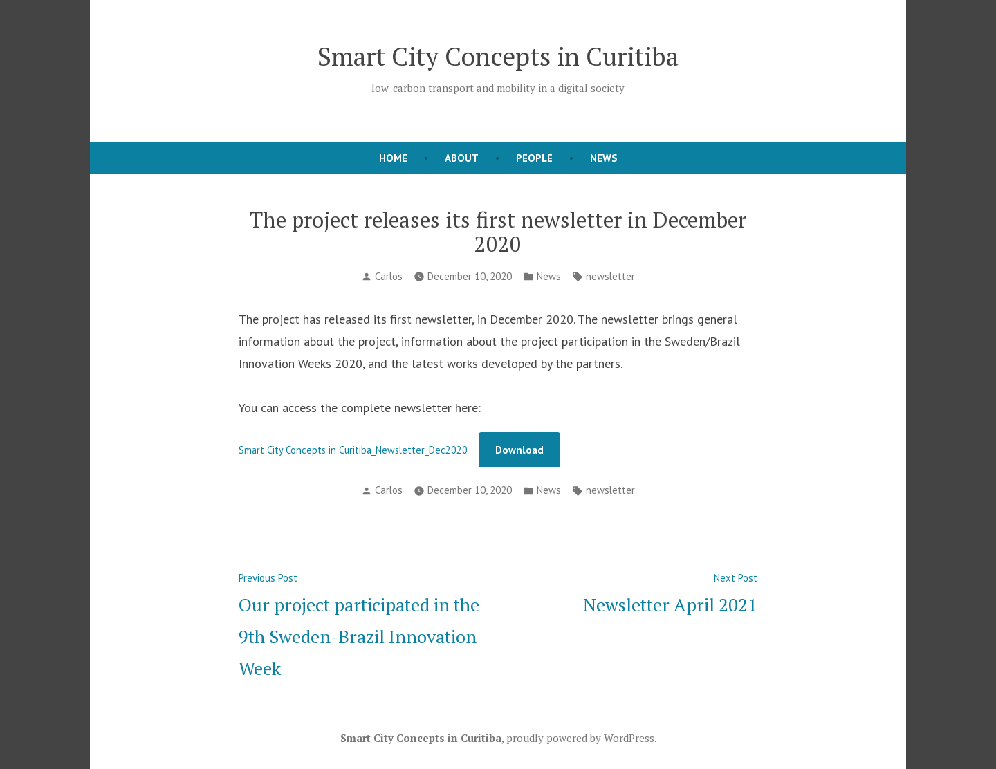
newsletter (610, 276)
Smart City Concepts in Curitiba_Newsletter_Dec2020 (353, 449)
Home (393, 158)
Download (519, 449)
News (604, 158)
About (462, 158)
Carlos (389, 276)
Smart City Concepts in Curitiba (498, 56)
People (534, 158)
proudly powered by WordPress (580, 738)
